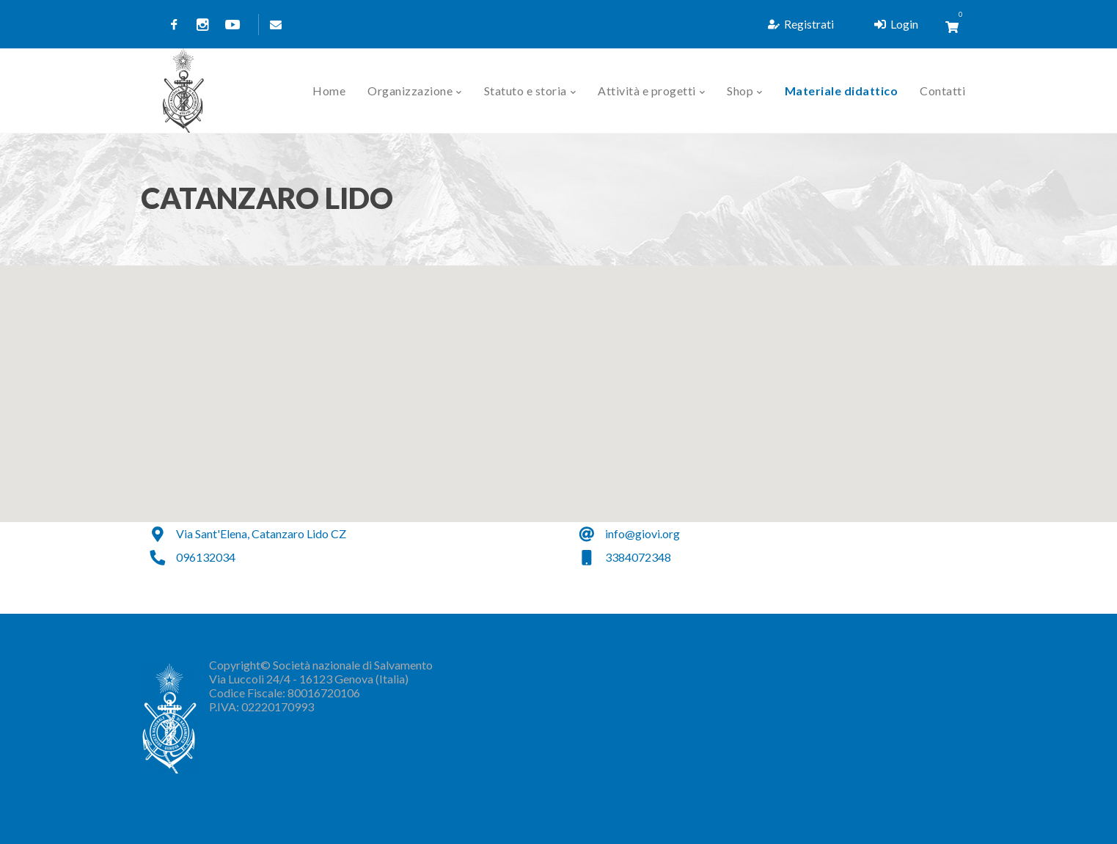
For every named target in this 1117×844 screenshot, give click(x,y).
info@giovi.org (642, 533)
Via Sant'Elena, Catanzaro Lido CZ (261, 533)
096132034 (205, 557)
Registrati (801, 24)
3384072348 (638, 557)
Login (896, 24)
